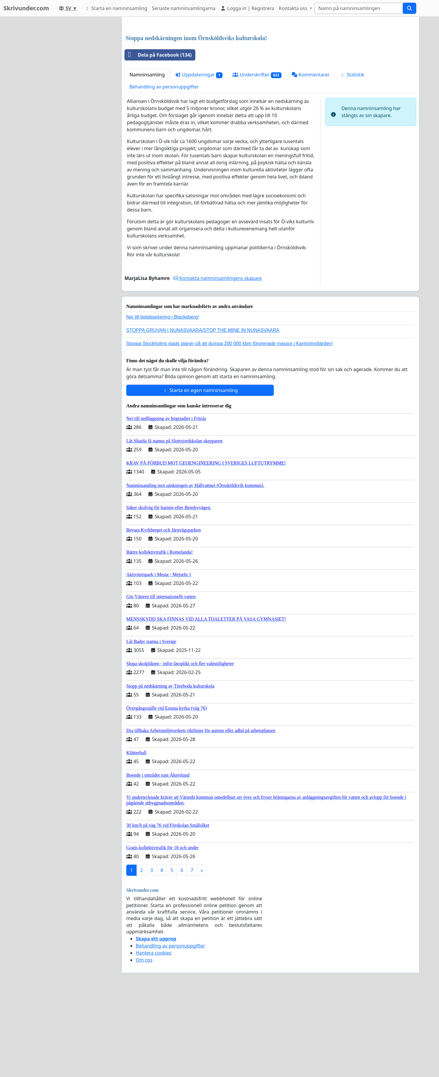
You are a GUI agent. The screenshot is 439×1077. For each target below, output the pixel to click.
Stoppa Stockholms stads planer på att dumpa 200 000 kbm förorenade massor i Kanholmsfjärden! (229, 426)
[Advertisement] (270, 67)
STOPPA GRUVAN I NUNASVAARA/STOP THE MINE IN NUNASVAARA (202, 412)
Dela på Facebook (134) (158, 137)
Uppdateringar (199, 157)
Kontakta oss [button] (294, 8)
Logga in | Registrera (247, 8)
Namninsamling (147, 157)
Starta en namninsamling (115, 8)
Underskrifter (256, 157)
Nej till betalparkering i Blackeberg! (162, 399)
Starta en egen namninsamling (200, 473)
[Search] (358, 8)
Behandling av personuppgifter (164, 169)
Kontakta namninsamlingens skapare (217, 361)
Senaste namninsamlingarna (183, 8)
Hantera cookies (153, 1035)
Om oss (144, 1042)
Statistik (352, 157)
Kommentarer (310, 157)
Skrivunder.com (26, 8)
